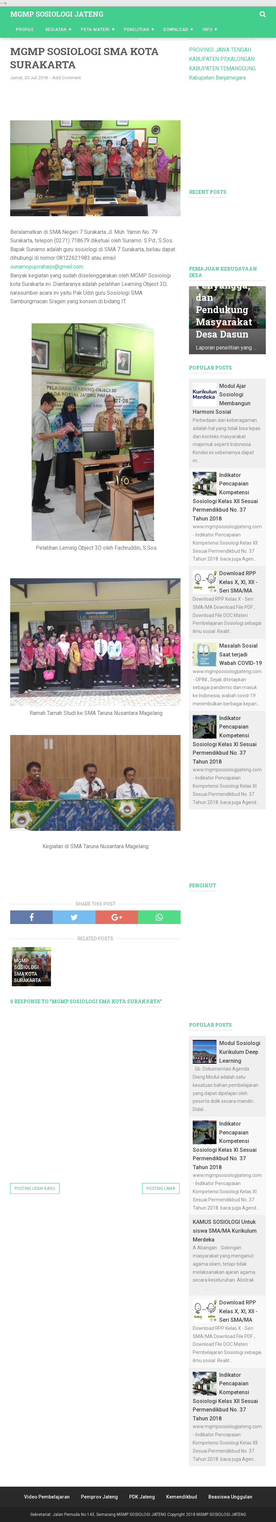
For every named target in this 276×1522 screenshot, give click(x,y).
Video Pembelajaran (47, 1497)
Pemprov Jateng (99, 1497)
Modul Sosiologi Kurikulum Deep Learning (239, 1052)
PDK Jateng (142, 1497)
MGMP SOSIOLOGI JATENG (56, 14)
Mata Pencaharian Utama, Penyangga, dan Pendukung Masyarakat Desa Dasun (225, 289)
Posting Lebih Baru (35, 1188)
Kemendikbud (181, 1497)
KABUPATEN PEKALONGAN (222, 59)
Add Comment (66, 77)
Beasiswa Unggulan (230, 1497)
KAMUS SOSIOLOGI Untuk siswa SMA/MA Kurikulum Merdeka (225, 1231)
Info (207, 29)
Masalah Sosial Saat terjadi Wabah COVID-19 (240, 654)
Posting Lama (160, 1188)
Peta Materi (95, 29)
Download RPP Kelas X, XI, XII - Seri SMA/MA (238, 582)
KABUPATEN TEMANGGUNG (222, 68)
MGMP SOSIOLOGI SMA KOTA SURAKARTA (27, 971)
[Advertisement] (122, 102)
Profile (25, 29)
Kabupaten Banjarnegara (217, 77)
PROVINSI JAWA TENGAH (220, 50)
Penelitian (136, 29)
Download (175, 29)
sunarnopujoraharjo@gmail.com (46, 266)
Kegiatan (56, 29)
